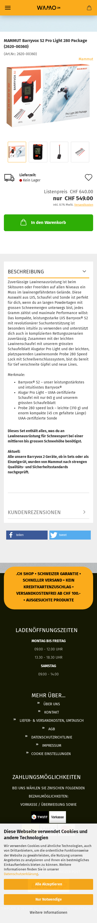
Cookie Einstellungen (51, 754)
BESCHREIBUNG (26, 271)
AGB (51, 729)
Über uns (51, 704)
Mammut (86, 59)
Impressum (51, 745)
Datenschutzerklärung (21, 874)
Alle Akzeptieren (48, 884)
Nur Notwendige (48, 899)
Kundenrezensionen (34, 512)
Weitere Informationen (48, 912)
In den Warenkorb (42, 222)
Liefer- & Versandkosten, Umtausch (51, 720)
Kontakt (51, 712)
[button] (27, 535)
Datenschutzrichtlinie (51, 737)
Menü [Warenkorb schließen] (8, 7)
